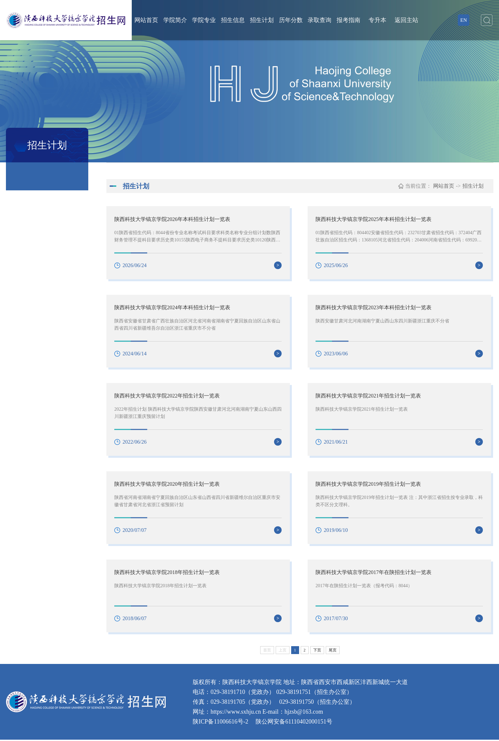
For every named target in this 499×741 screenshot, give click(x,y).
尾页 (333, 651)
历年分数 (291, 20)
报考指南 (348, 20)
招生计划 (262, 20)
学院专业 (204, 20)
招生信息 (233, 20)
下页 (317, 651)
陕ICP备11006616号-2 (220, 723)
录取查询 (319, 20)
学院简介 (175, 20)
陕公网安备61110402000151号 (293, 723)
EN (463, 20)
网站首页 (146, 20)
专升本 (377, 20)
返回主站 (406, 20)
